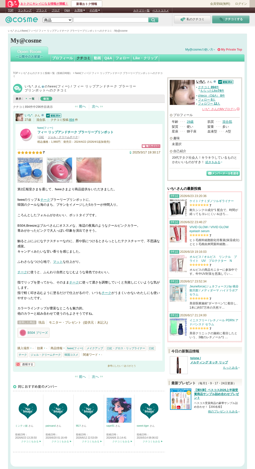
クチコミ (83, 58)
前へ (82, 106)
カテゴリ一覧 (141, 10)
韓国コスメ (71, 354)
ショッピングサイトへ (151, 146)
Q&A (67, 10)
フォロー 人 (206, 99)
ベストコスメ (160, 10)
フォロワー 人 (209, 103)
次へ (95, 106)
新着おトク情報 (86, 4)
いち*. (29, 115)
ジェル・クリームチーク (63, 136)
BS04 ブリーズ (33, 332)
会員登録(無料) (220, 3)
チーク (45, 199)
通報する (25, 364)
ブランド (41, 10)
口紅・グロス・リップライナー (126, 348)
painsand (51, 425)
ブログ (56, 10)
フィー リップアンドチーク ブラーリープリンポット (75, 132)
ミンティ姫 (21, 425)
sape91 (110, 425)
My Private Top (231, 49)
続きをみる (212, 162)
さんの (221, 109)
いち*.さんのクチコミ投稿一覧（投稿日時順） (46, 73)
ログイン (241, 3)
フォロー (122, 58)
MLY (78, 425)
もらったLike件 (212, 90)
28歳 (190, 122)
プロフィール (62, 58)
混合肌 (227, 122)
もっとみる (230, 367)
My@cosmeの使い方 (199, 49)
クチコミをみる (30, 441)
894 (71, 120)
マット (58, 262)
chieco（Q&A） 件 (211, 95)
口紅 (41, 136)
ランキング (25, 10)
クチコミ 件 (208, 87)
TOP (10, 10)
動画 (97, 58)
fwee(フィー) (45, 127)
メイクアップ (95, 348)
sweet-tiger (143, 425)
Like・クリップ (145, 58)
